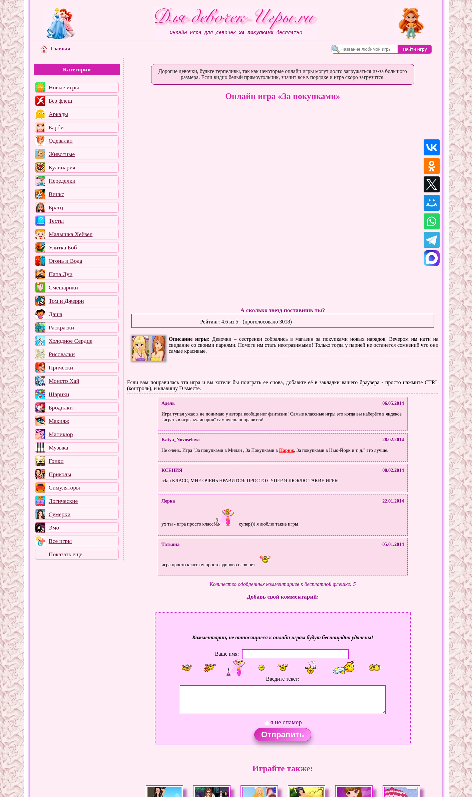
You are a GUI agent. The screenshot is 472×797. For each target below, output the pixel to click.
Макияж (59, 421)
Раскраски (61, 327)
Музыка (58, 447)
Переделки (62, 180)
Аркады (58, 114)
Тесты (56, 220)
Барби (56, 127)
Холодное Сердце (70, 340)
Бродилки (61, 407)
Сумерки (60, 514)
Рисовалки (62, 354)
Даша (55, 314)
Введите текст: (283, 679)
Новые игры (64, 87)
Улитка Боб (63, 247)
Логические (63, 501)
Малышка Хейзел (71, 234)
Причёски (61, 367)
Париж (286, 450)
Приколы (60, 474)
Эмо (54, 527)
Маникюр (61, 434)
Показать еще (65, 554)
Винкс (56, 194)
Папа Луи (61, 274)
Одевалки (61, 140)
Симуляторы (64, 487)
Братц (56, 207)
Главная (55, 48)
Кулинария (62, 167)
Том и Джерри (66, 300)
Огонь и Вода (65, 260)
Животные (62, 154)
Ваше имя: (227, 654)
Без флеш (60, 100)
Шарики (59, 394)
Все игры (60, 541)
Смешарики (63, 287)
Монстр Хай (64, 380)
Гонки (56, 461)
